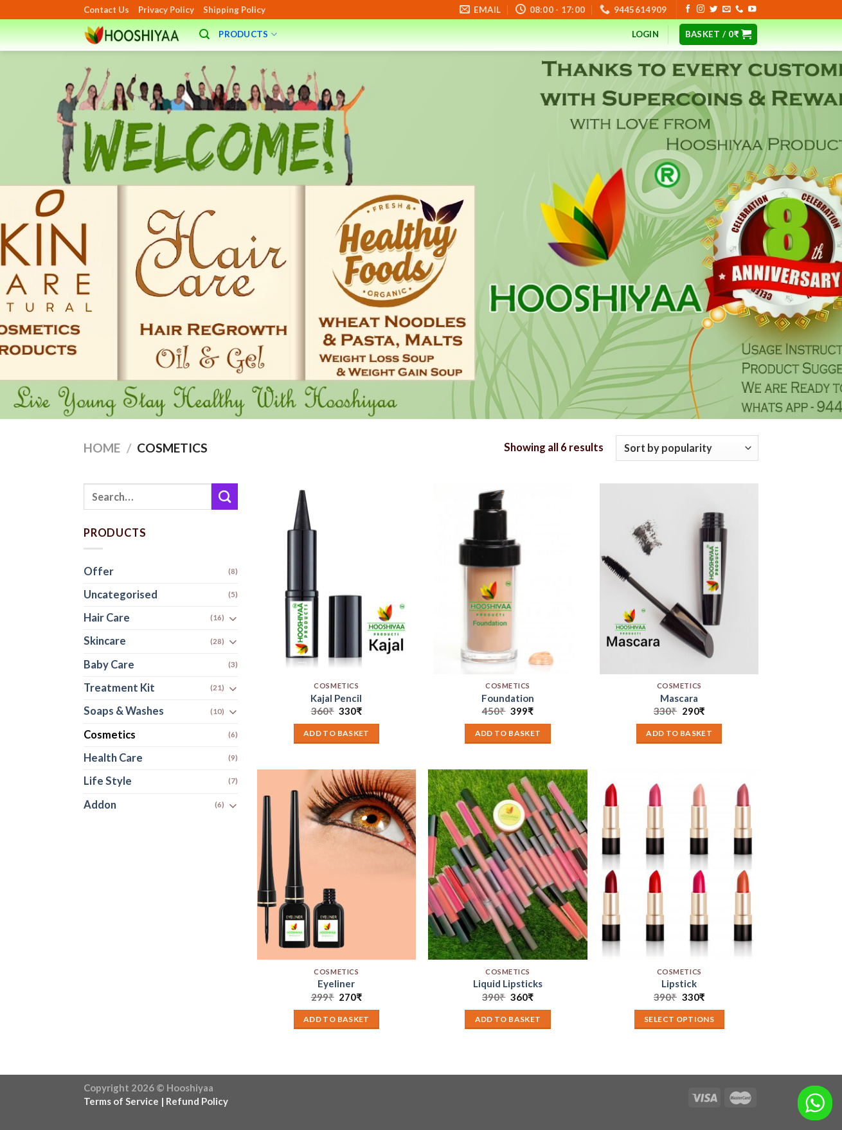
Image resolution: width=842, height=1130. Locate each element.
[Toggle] (233, 619)
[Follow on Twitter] (713, 9)
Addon (100, 804)
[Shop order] (687, 448)
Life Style (108, 781)
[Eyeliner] (336, 864)
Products (248, 34)
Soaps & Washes (124, 711)
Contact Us (106, 9)
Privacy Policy (166, 9)
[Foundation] (507, 578)
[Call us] (739, 9)
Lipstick (679, 983)
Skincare (105, 641)
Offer (99, 571)
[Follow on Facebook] (688, 9)
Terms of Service (121, 1101)
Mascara (679, 698)
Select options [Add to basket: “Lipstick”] (679, 1019)
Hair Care (107, 618)
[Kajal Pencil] (336, 578)
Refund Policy (197, 1101)
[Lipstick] (679, 864)
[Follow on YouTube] (752, 9)
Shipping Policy (234, 9)
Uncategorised (120, 594)
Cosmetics (110, 734)
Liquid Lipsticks (507, 983)
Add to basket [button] (336, 733)
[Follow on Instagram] (700, 9)
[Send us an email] (726, 9)
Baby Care (109, 664)
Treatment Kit (119, 688)
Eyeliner (336, 983)
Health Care (113, 757)
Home (102, 447)
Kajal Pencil (336, 698)
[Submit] (224, 496)
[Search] (204, 34)
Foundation (507, 698)
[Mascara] (679, 578)
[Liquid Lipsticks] (507, 864)
